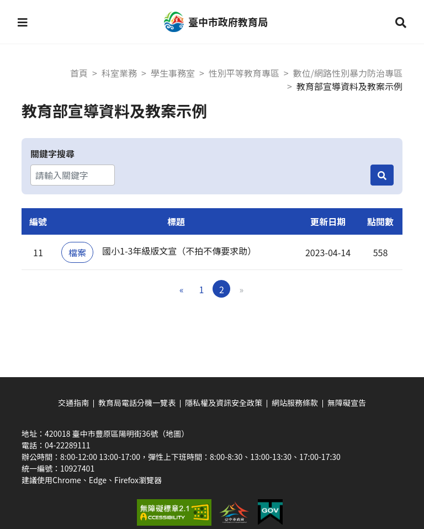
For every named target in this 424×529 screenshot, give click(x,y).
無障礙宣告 (346, 402)
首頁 (79, 73)
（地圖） (173, 433)
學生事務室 (173, 73)
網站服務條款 (295, 402)
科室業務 (119, 73)
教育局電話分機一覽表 (137, 402)
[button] (23, 22)
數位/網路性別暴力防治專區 (347, 73)
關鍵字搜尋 (52, 153)
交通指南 (73, 402)
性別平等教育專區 (244, 73)
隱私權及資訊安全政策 (223, 402)
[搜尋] (382, 175)
